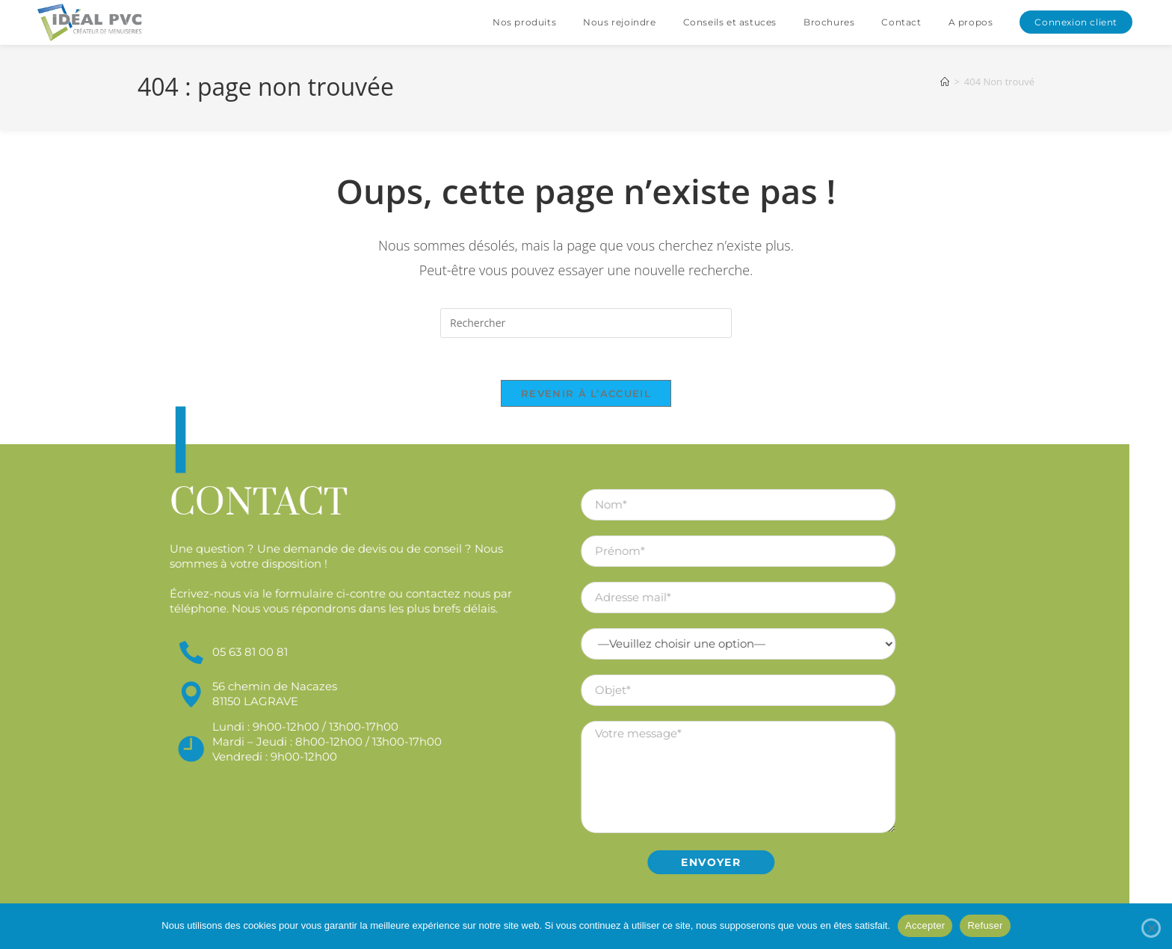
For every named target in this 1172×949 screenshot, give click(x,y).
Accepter (925, 925)
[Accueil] (944, 81)
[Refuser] (1151, 928)
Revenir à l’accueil (586, 396)
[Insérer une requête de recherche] (586, 323)
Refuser (984, 925)
